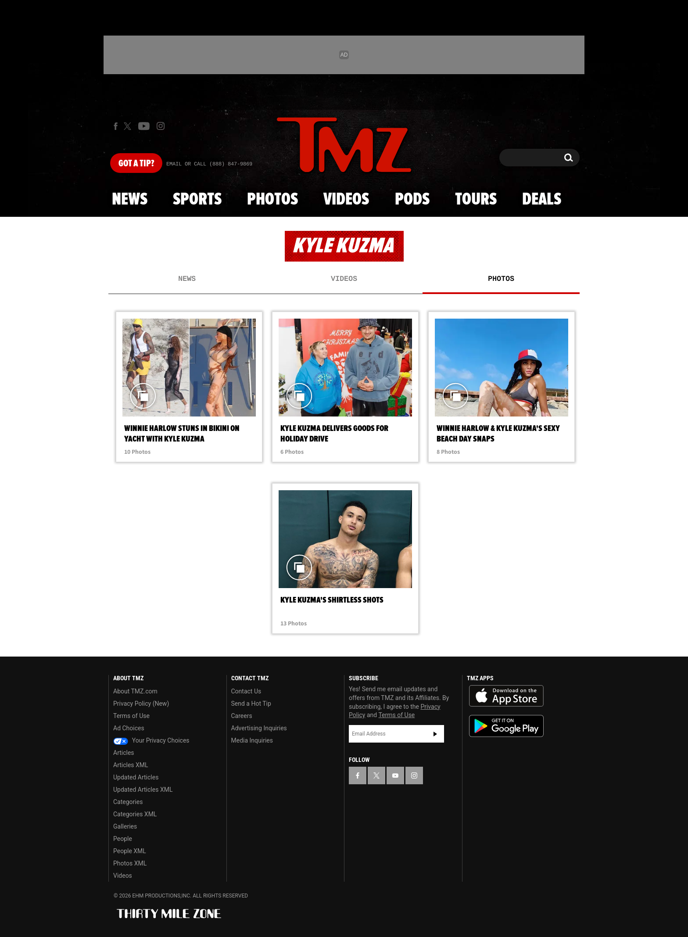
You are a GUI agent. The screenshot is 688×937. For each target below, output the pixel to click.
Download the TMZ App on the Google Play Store (506, 726)
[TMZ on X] (129, 126)
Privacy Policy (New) (141, 703)
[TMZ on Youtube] (144, 126)
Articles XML (130, 764)
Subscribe (435, 734)
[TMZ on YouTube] (395, 775)
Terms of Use (131, 715)
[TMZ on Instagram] (160, 126)
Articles (123, 752)
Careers (241, 715)
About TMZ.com (135, 691)
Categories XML (135, 814)
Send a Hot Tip (251, 703)
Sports (197, 199)
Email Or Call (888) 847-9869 (209, 164)
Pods (412, 199)
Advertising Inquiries (259, 728)
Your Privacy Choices (151, 740)
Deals (541, 199)
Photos (272, 199)
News (129, 199)
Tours (476, 199)
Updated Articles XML (142, 789)
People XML (129, 850)
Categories (128, 801)
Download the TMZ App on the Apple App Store (506, 696)
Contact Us (246, 691)
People (122, 838)
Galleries (125, 826)
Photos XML (130, 863)
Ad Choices (128, 728)
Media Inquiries (252, 740)
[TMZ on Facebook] (115, 126)
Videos (346, 199)
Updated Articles (135, 777)
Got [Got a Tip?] (136, 163)
